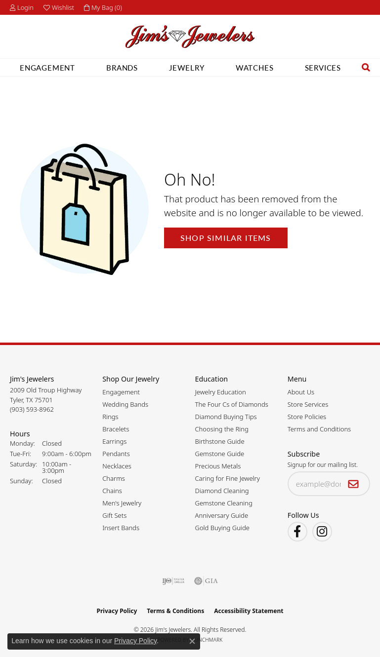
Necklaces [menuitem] (116, 466)
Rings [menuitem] (110, 416)
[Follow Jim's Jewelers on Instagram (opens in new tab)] (322, 531)
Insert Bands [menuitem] (120, 527)
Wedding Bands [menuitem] (125, 404)
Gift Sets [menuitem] (114, 515)
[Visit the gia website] (206, 581)
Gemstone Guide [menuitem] (220, 453)
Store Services (308, 404)
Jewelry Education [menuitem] (220, 391)
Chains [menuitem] (112, 490)
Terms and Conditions (319, 429)
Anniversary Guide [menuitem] (222, 515)
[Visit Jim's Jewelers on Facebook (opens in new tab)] (297, 531)
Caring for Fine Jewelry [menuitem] (227, 478)
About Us (301, 391)
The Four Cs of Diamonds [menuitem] (231, 404)
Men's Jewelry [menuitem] (121, 503)
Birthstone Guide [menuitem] (220, 441)
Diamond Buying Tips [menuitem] (226, 416)
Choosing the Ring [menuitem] (222, 429)
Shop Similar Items (225, 237)
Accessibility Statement (248, 611)
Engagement (37, 67)
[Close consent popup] (192, 641)
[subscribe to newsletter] (353, 484)
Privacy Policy (117, 611)
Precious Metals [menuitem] (218, 466)
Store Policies (307, 416)
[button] (22, 7)
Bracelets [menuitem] (115, 429)
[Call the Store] (32, 409)
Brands (112, 67)
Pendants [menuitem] (116, 453)
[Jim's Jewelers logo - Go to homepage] (190, 37)
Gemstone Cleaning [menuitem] (224, 503)
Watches (245, 67)
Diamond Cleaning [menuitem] (222, 490)
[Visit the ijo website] (173, 581)
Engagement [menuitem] (121, 391)
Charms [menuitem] (113, 478)
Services (313, 67)
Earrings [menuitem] (114, 441)
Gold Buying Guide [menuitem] (222, 527)
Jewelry (177, 67)
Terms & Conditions (175, 611)
